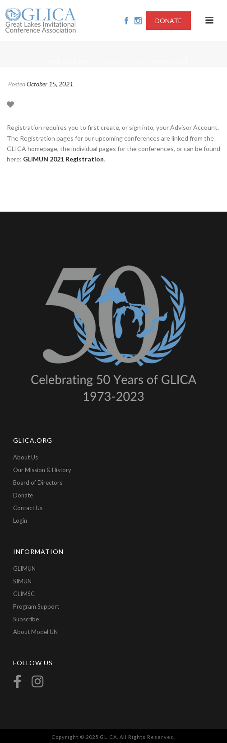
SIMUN (22, 581)
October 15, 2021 (50, 84)
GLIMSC (24, 593)
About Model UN (35, 631)
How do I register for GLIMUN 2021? (131, 61)
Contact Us (27, 507)
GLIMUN (24, 568)
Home (47, 61)
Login (20, 520)
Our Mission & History (42, 469)
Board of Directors (37, 482)
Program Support (36, 606)
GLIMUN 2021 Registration (63, 159)
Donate (23, 495)
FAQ (66, 61)
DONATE (168, 20)
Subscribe (26, 619)
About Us (25, 457)
